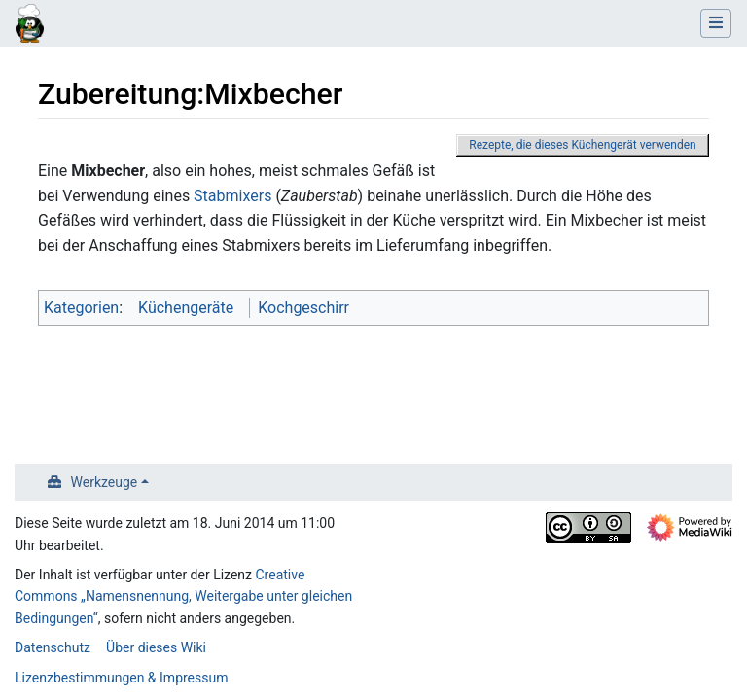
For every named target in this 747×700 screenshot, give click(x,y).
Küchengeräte (185, 307)
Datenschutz (52, 647)
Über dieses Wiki (156, 647)
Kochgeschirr (303, 307)
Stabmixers (232, 196)
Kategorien (81, 307)
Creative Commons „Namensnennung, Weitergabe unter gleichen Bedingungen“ (183, 596)
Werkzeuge (104, 482)
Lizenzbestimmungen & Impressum (121, 677)
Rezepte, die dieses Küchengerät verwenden (582, 145)
